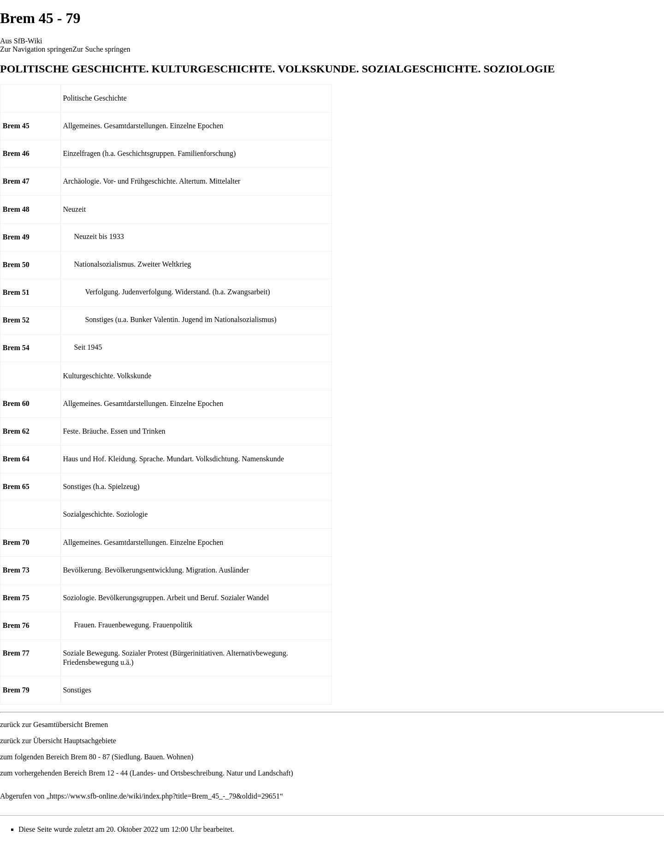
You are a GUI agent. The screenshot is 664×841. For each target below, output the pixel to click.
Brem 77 (16, 653)
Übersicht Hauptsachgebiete (74, 741)
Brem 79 (16, 690)
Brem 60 (16, 403)
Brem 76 (16, 625)
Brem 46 (16, 153)
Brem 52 (16, 320)
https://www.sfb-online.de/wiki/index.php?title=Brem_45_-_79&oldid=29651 (165, 796)
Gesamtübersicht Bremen (70, 724)
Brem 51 (16, 292)
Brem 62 (16, 431)
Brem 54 (16, 348)
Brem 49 (16, 237)
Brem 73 (16, 570)
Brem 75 (16, 598)
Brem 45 (16, 126)
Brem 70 (16, 542)
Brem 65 (16, 486)
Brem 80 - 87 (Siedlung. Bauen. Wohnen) (132, 757)
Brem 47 (16, 181)
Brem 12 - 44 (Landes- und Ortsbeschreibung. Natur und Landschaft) (191, 773)
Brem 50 (16, 264)
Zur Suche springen (101, 49)
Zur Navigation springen (36, 49)
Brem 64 (16, 459)
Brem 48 (16, 209)
